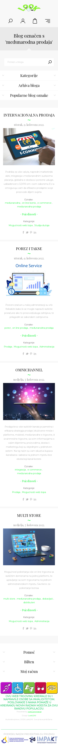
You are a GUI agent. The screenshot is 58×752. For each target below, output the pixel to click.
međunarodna (12, 202)
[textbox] (25, 62)
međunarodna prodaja (29, 206)
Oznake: (28, 199)
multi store (9, 598)
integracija (20, 469)
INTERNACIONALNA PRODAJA (29, 114)
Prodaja (8, 346)
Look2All (32, 715)
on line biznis (29, 202)
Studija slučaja (41, 225)
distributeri (29, 602)
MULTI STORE (29, 515)
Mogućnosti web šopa (21, 225)
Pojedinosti (29, 214)
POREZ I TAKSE (29, 248)
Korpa (35, 21)
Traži (50, 62)
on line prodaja (20, 328)
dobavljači (47, 598)
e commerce (44, 202)
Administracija (46, 346)
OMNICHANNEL (29, 369)
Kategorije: (29, 221)
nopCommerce (34, 711)
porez (7, 328)
